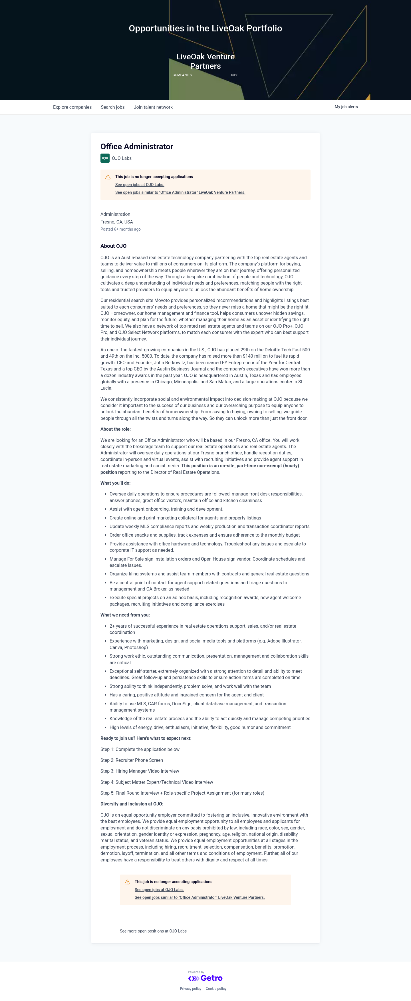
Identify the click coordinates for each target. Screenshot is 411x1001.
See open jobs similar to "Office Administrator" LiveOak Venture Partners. (180, 192)
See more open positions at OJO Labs (153, 931)
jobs (112, 107)
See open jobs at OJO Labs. (139, 184)
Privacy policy (190, 989)
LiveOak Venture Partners (205, 61)
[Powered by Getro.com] (205, 976)
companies (72, 107)
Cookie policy (216, 989)
